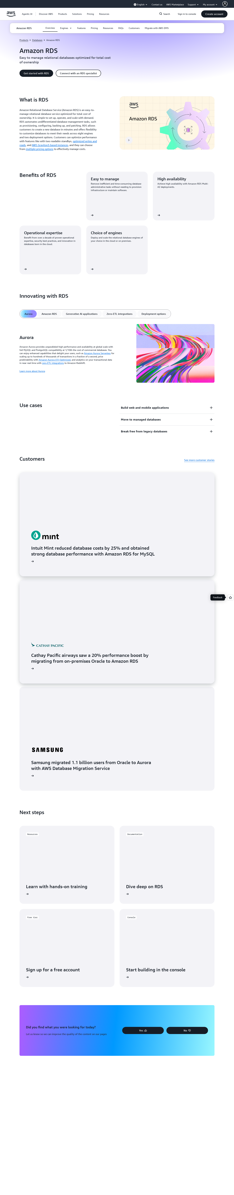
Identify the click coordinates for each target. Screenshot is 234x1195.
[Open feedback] (230, 598)
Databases (37, 40)
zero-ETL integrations (53, 363)
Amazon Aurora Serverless (97, 353)
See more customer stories (199, 460)
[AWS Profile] (225, 3)
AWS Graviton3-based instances (50, 145)
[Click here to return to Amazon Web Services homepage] (10, 15)
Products (24, 40)
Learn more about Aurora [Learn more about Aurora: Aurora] (32, 371)
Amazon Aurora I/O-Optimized (55, 359)
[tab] (28, 313)
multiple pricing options (39, 149)
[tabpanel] (117, 354)
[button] (46, 14)
